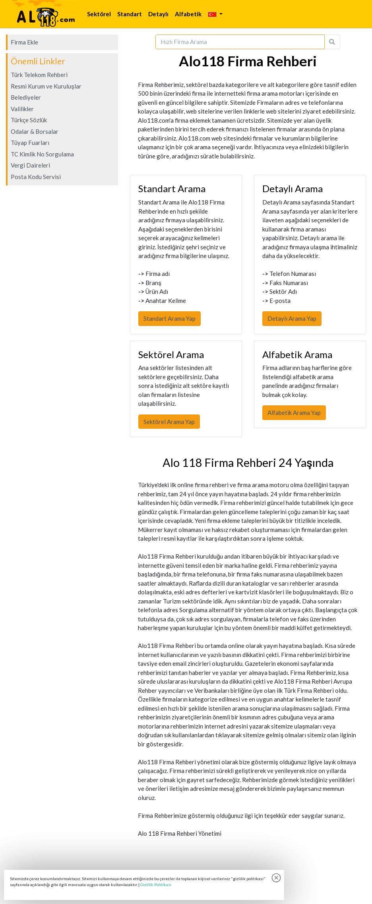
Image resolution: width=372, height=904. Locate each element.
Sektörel (99, 13)
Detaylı (158, 13)
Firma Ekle (24, 42)
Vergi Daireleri (30, 165)
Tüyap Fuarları (30, 142)
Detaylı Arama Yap (291, 318)
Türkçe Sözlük (29, 119)
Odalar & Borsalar (34, 131)
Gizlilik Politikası (155, 884)
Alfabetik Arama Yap (294, 412)
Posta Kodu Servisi (36, 176)
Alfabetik (188, 13)
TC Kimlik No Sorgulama (42, 154)
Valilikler (22, 108)
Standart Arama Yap (169, 318)
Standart (129, 13)
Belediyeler (26, 97)
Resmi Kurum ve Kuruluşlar (46, 86)
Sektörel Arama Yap (169, 421)
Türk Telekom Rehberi (39, 74)
